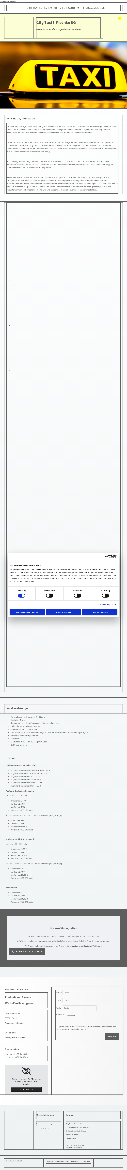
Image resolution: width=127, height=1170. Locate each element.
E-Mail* (59, 1000)
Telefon (59, 1008)
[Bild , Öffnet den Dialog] (44, 247)
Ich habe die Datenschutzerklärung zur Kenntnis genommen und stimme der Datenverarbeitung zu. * (86, 1028)
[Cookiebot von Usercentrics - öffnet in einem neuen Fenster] (106, 556)
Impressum (75, 1161)
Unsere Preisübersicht (43, 1129)
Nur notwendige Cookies (27, 612)
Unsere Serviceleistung (44, 1124)
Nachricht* (60, 1014)
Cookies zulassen (100, 612)
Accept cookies (26, 1089)
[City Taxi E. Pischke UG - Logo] (13, 1118)
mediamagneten (63, 1161)
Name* (59, 992)
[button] (27, 951)
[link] (26, 1071)
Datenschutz (85, 1161)
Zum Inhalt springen (8, 1)
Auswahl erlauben (63, 612)
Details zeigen (106, 605)
